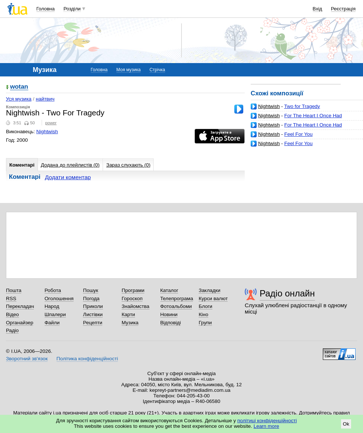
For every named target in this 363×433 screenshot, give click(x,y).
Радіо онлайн (287, 293)
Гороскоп (132, 298)
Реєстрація (343, 9)
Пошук (90, 290)
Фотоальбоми (176, 306)
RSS (11, 298)
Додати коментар (68, 177)
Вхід (317, 9)
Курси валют (213, 298)
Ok (346, 424)
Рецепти (92, 322)
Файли (52, 322)
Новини (169, 314)
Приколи (93, 306)
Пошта (13, 290)
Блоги (205, 306)
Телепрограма (176, 298)
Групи (205, 322)
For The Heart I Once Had (313, 115)
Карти (128, 314)
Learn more (266, 426)
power (51, 123)
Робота (53, 290)
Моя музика (128, 69)
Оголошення (59, 298)
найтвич (45, 99)
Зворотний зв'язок (27, 358)
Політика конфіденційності (87, 358)
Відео (12, 314)
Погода (91, 298)
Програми (133, 290)
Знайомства (136, 306)
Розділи (72, 9)
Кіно (203, 314)
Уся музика (19, 99)
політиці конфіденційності (267, 420)
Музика (130, 322)
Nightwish (269, 106)
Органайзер (19, 322)
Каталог (169, 290)
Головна (45, 9)
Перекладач (20, 306)
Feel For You (298, 134)
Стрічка (157, 69)
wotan (19, 87)
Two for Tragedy (302, 106)
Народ (52, 306)
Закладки (209, 290)
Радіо (12, 330)
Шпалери (55, 314)
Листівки (93, 314)
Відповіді (170, 322)
